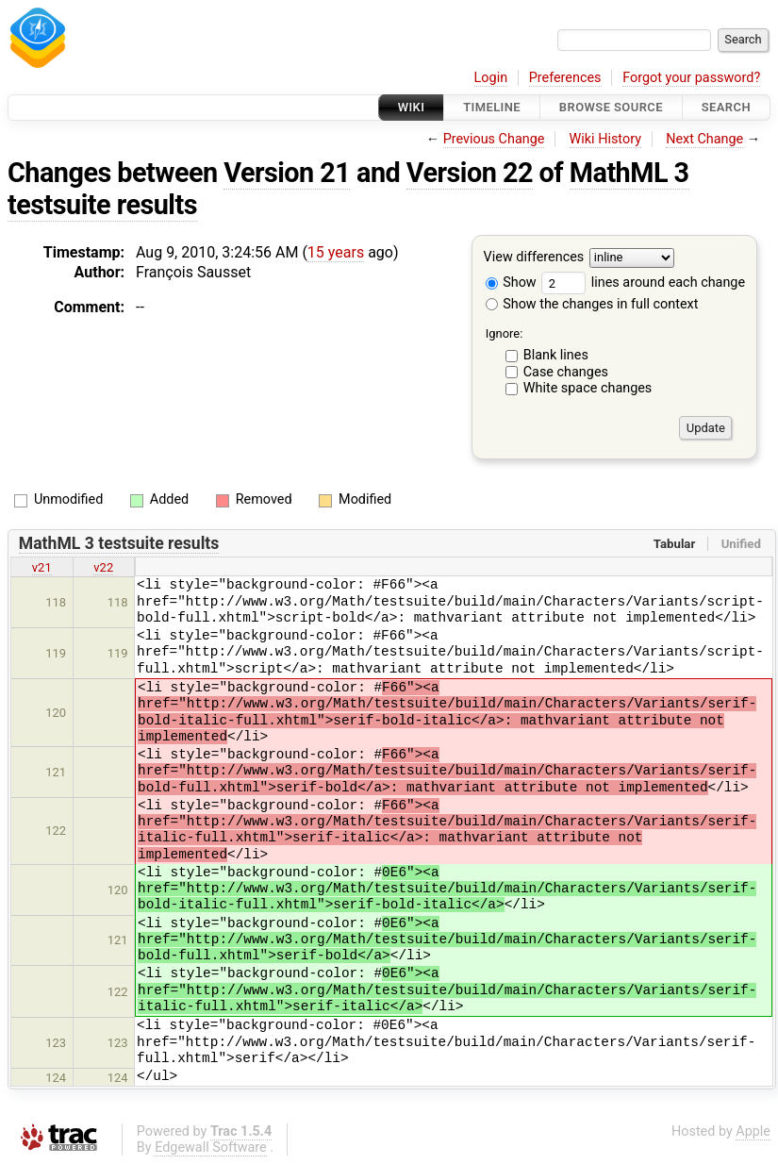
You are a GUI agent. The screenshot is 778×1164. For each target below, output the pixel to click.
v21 (42, 567)
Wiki (411, 107)
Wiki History (605, 139)
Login (491, 78)
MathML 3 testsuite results (119, 543)
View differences (534, 258)
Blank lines (555, 355)
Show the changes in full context (592, 304)
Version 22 (469, 173)
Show (511, 282)
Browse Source (611, 107)
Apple (753, 1131)
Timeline (492, 107)
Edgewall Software (211, 1147)
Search (726, 107)
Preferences (565, 78)
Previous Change (494, 139)
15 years (335, 252)
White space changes (588, 388)
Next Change (704, 139)
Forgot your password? (691, 78)
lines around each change (643, 282)
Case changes (565, 372)
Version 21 (286, 173)
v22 (103, 567)
